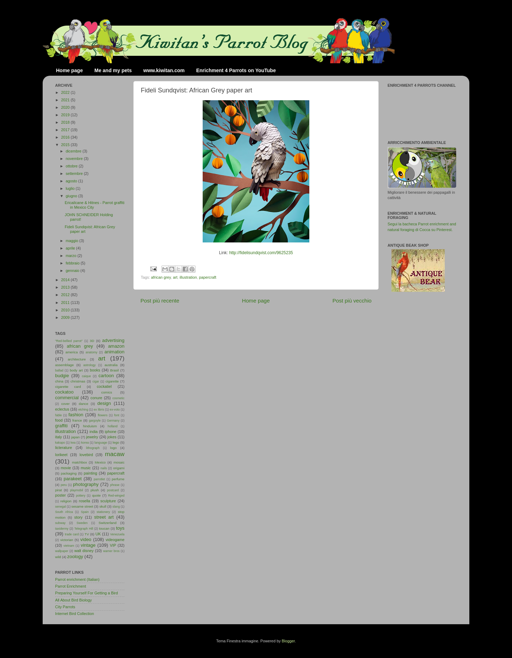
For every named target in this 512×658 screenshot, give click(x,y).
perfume (118, 479)
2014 (66, 280)
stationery (103, 512)
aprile (71, 248)
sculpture (108, 501)
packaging (68, 473)
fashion (75, 414)
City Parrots (65, 607)
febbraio (73, 263)
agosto (72, 181)
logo (113, 448)
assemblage (64, 365)
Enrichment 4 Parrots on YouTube (236, 70)
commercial (67, 397)
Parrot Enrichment (70, 586)
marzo (72, 255)
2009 (66, 317)
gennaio (73, 270)
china (59, 381)
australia (111, 365)
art (175, 277)
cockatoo (64, 392)
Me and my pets (113, 70)
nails (104, 468)
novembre (75, 158)
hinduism (90, 426)
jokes (111, 437)
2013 (66, 287)
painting (90, 473)
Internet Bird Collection (74, 613)
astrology (89, 365)
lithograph (93, 448)
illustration (188, 277)
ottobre (72, 166)
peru (64, 485)
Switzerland (107, 523)
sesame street (82, 506)
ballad (59, 370)
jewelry (92, 437)
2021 (66, 100)
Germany (113, 420)
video (85, 539)
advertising (113, 340)
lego (116, 442)
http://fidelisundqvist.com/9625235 (261, 252)
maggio (72, 241)
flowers (102, 415)
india (94, 431)
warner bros (111, 551)
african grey (161, 277)
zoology (75, 556)
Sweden (81, 523)
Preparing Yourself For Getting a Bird (86, 593)
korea (85, 442)
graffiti (61, 425)
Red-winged (116, 495)
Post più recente (159, 301)
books (95, 370)
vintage (88, 545)
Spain (85, 512)
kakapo (60, 442)
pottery (80, 495)
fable (58, 415)
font (116, 415)
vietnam (69, 545)
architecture (77, 359)
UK (98, 534)
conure (96, 398)
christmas (77, 381)
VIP (113, 545)
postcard (113, 490)
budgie (62, 375)
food (59, 420)
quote (96, 495)
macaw (114, 454)
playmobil (76, 490)
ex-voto (115, 409)
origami (118, 468)
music (86, 468)
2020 (66, 107)
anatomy (91, 352)
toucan (104, 528)
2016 (66, 137)
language (101, 442)
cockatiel (104, 386)
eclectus (62, 409)
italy (58, 437)
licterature (63, 447)
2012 (66, 295)
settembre (75, 173)
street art (104, 517)
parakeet (72, 478)
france (77, 420)
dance (83, 404)
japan (75, 437)
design (104, 403)
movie (66, 468)
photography (85, 484)
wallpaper (61, 551)
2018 (66, 122)
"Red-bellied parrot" (68, 341)
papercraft (208, 277)
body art (76, 370)
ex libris (99, 409)
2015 (66, 145)
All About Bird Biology (73, 600)
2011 (66, 302)
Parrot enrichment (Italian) (77, 579)
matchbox (79, 462)
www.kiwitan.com (164, 70)
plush (95, 490)
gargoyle (95, 420)
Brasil (114, 370)
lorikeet (61, 455)
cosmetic (118, 398)
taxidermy (61, 528)
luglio (71, 188)
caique (86, 376)
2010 (66, 310)
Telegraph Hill (83, 528)
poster (60, 495)
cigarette (112, 381)
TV (87, 534)
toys (120, 528)
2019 (66, 115)
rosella (84, 501)
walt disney (84, 551)
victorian (66, 540)
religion (65, 501)
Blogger (288, 641)
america (71, 352)
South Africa (64, 512)
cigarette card (68, 387)
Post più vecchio (352, 301)
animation (114, 351)
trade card (72, 534)
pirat (58, 490)
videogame (115, 539)
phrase (114, 485)
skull (102, 506)
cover (65, 404)
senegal (60, 506)
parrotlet (99, 479)
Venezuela (117, 534)
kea (73, 442)
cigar (95, 381)
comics (106, 392)
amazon (116, 346)
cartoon (106, 375)
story (78, 517)
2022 (66, 92)
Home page (69, 70)
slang (116, 506)
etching (83, 409)
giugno (72, 196)
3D (92, 341)
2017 (66, 130)
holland (113, 426)
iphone (110, 431)
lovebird (86, 455)
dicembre (74, 151)
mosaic (118, 462)
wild (58, 557)
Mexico (100, 462)
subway (60, 523)
